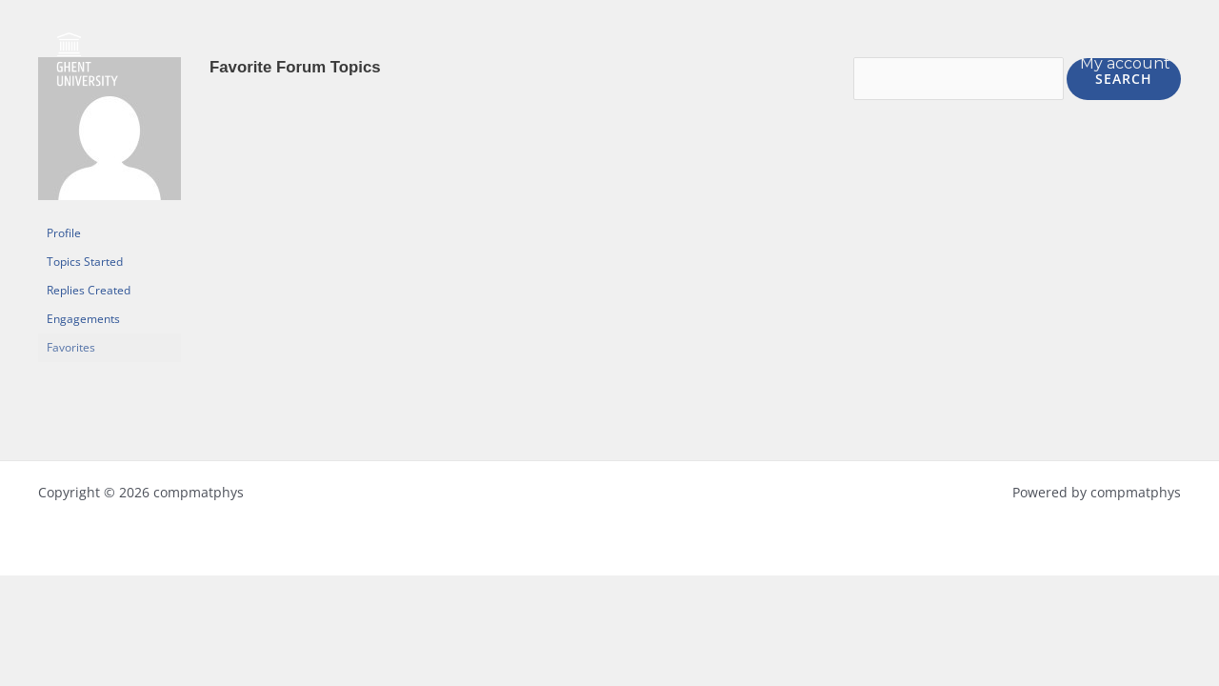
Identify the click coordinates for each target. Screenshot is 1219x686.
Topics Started (85, 261)
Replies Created (88, 290)
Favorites (71, 347)
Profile (64, 233)
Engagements (83, 319)
